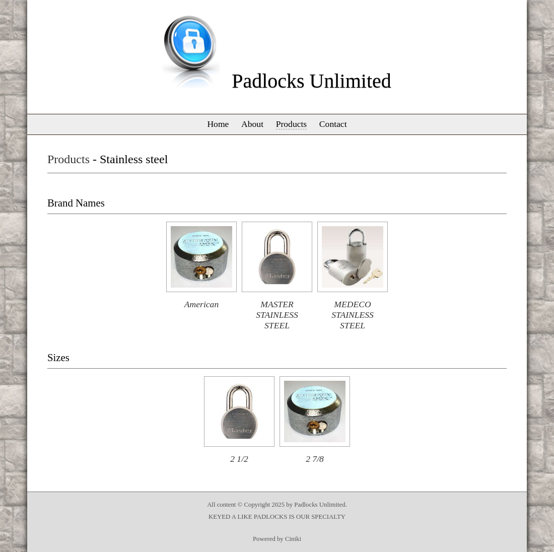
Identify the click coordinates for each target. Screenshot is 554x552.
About (252, 124)
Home (218, 124)
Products (291, 124)
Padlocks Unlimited (311, 81)
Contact (333, 124)
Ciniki (293, 538)
